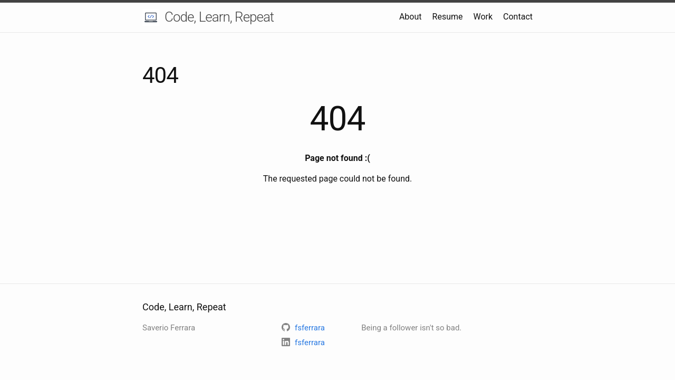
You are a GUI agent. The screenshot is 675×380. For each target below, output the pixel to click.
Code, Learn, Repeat (219, 17)
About (410, 17)
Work (483, 17)
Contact (518, 17)
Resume (447, 17)
